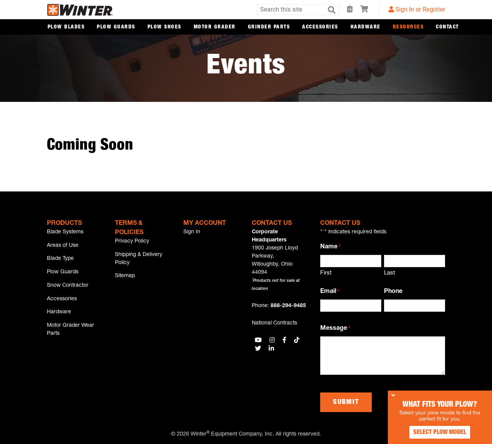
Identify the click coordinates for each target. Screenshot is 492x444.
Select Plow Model (434, 429)
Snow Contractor (67, 289)
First (326, 273)
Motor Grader (215, 27)
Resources (408, 27)
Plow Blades (66, 27)
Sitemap (125, 278)
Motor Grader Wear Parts (70, 336)
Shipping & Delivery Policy (138, 259)
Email (329, 292)
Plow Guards (116, 27)
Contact (447, 27)
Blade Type (60, 260)
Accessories (320, 27)
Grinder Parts (269, 27)
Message (335, 329)
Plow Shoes (164, 27)
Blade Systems (65, 232)
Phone (393, 292)
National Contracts (274, 323)
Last (389, 273)
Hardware (366, 27)
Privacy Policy (132, 241)
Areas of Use (62, 246)
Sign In (191, 232)
